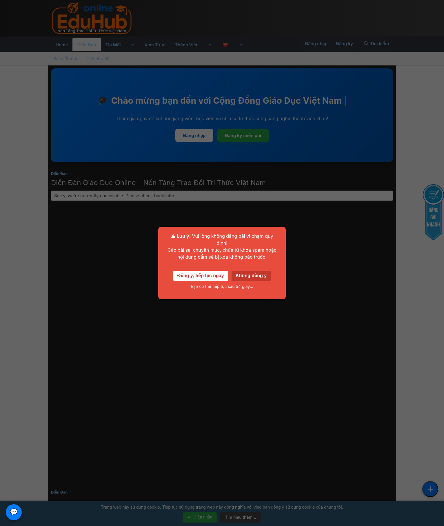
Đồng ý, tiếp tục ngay (200, 275)
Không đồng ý (251, 275)
